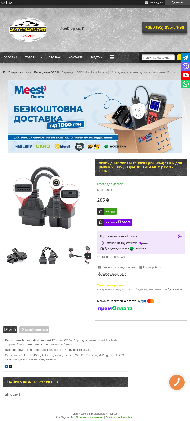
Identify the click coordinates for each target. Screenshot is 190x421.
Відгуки (96, 57)
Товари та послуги (19, 72)
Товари (30, 57)
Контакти (76, 57)
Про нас (54, 57)
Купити (110, 211)
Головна (10, 57)
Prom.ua (113, 413)
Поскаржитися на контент (90, 417)
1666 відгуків (156, 2)
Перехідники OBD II (46, 72)
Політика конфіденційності (119, 417)
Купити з (118, 222)
